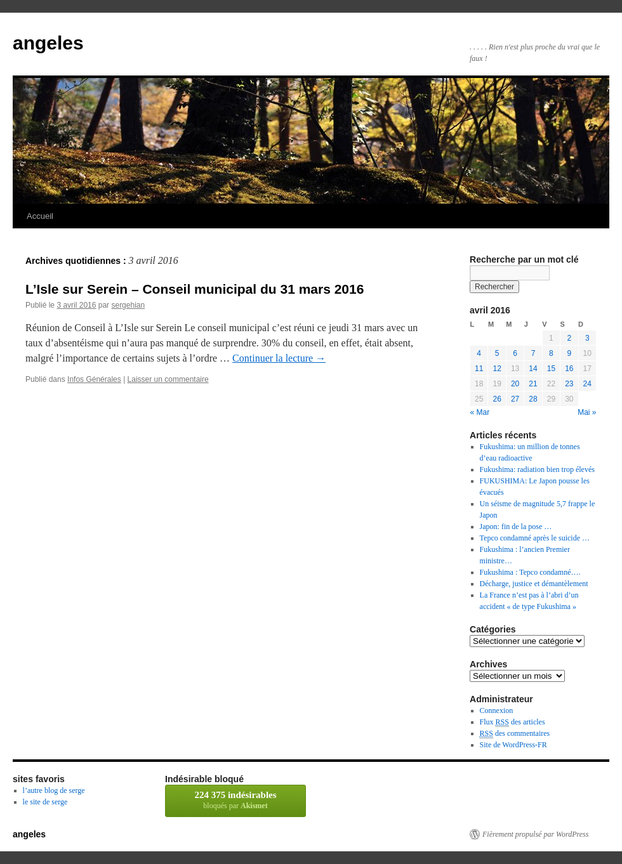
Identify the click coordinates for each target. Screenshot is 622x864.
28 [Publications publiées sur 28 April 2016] (533, 399)
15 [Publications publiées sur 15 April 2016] (551, 368)
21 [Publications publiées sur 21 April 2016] (533, 383)
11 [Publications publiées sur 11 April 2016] (479, 368)
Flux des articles (512, 722)
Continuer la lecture (279, 358)
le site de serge (45, 801)
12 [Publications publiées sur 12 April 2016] (497, 368)
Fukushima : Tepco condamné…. (530, 572)
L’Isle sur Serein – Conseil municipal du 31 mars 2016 (194, 289)
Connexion (496, 710)
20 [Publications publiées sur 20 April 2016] (515, 383)
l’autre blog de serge (54, 790)
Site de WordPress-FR (513, 744)
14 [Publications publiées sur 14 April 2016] (533, 368)
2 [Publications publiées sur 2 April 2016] (569, 338)
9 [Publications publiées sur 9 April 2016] (569, 353)
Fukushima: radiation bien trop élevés (537, 469)
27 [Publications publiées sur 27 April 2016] (515, 399)
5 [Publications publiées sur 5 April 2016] (497, 353)
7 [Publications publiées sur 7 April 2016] (533, 353)
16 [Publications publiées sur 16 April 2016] (569, 368)
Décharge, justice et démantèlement (534, 583)
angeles (48, 42)
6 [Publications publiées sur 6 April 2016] (515, 353)
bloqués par (235, 800)
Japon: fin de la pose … (516, 526)
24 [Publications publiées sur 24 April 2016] (587, 383)
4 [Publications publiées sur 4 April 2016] (479, 353)
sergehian (128, 305)
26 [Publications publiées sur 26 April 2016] (497, 399)
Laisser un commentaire (168, 379)
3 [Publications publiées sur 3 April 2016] (587, 338)
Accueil (40, 216)
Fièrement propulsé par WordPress (535, 834)
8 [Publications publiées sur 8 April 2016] (551, 353)
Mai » (587, 412)
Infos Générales (94, 379)
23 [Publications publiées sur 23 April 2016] (569, 383)
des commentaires (515, 733)
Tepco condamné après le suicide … (535, 537)
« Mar (480, 412)
